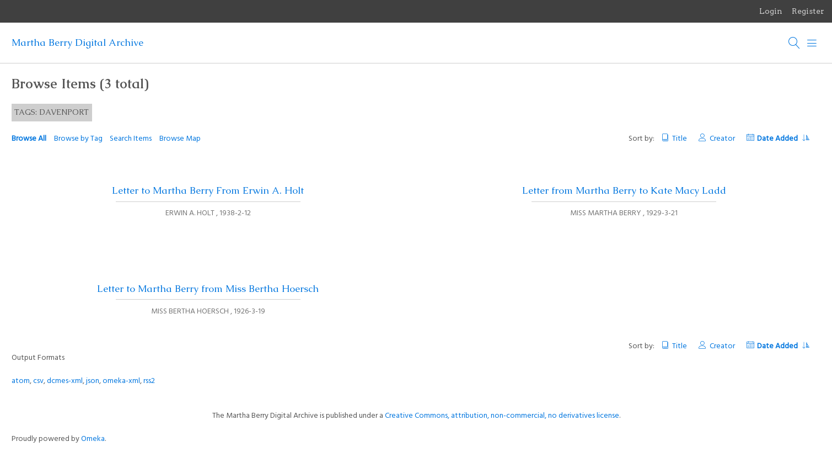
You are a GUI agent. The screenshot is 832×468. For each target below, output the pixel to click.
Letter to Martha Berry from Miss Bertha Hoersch (208, 289)
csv (38, 381)
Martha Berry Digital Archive (77, 42)
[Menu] (812, 43)
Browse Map (180, 138)
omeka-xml (121, 381)
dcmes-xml (65, 381)
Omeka (93, 439)
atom (21, 381)
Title (679, 138)
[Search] (794, 43)
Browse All (29, 138)
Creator (722, 138)
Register (808, 11)
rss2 (149, 381)
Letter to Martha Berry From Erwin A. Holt (208, 190)
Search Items (131, 138)
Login (770, 11)
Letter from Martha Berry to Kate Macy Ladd (624, 190)
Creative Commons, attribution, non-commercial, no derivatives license (502, 416)
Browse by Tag (78, 138)
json (92, 381)
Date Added (783, 138)
